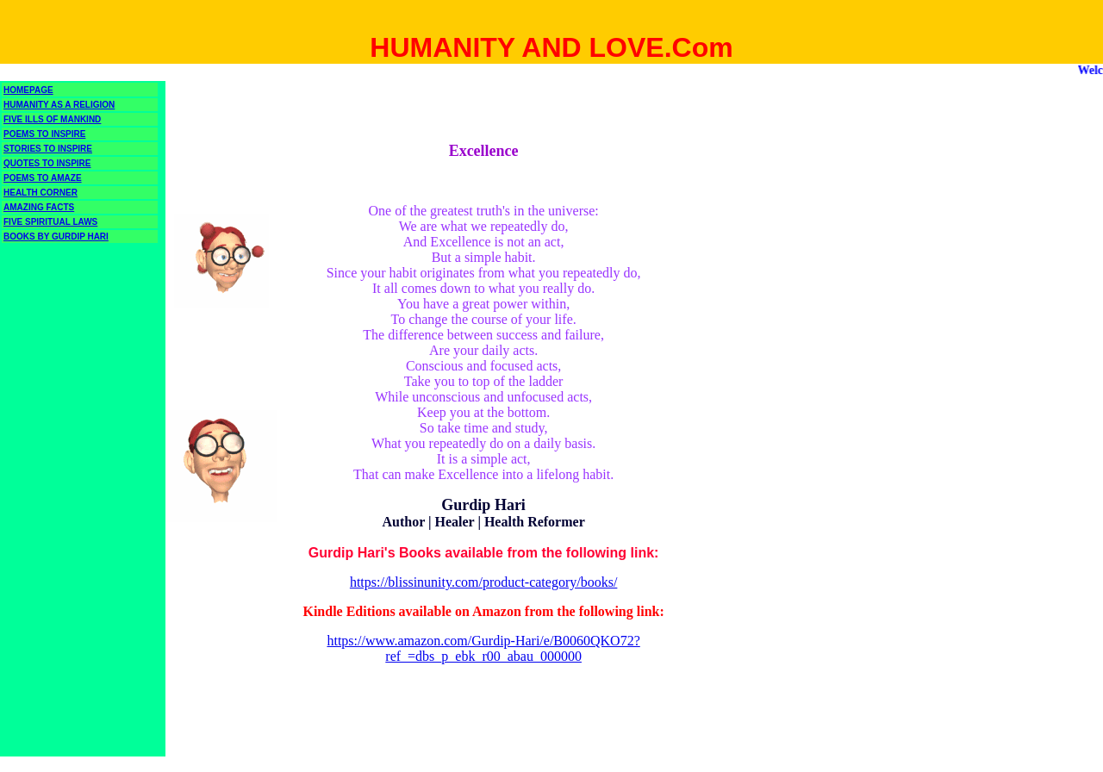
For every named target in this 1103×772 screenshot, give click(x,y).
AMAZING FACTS (38, 207)
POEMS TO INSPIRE (44, 134)
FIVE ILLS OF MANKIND (52, 119)
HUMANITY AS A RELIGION (59, 104)
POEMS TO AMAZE (42, 178)
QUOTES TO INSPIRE (47, 163)
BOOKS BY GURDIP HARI (56, 236)
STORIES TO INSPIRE (47, 148)
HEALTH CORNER (40, 192)
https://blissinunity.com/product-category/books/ (483, 582)
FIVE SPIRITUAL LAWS (50, 222)
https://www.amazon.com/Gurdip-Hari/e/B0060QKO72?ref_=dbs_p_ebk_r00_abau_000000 (483, 648)
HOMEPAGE (28, 90)
